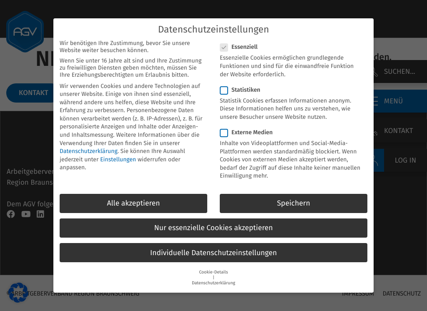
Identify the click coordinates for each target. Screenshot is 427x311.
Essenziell (241, 39)
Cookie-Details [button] (213, 264)
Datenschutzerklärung (89, 143)
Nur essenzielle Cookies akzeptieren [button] (213, 220)
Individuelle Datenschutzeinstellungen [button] (213, 244)
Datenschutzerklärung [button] (213, 275)
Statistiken (243, 81)
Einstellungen (118, 151)
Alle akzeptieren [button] (133, 195)
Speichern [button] (293, 195)
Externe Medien (249, 124)
